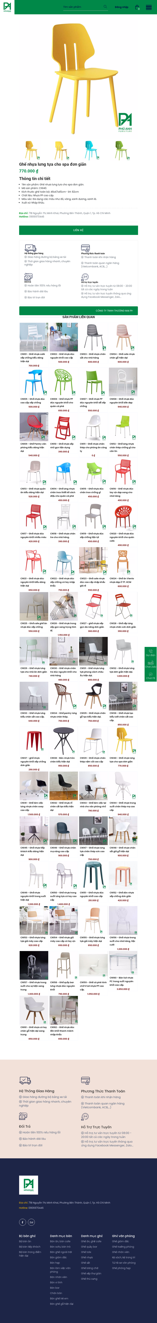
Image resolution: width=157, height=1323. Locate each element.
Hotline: (23, 1208)
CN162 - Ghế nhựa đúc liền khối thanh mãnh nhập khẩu (62, 1056)
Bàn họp (55, 1262)
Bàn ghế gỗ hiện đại (61, 1304)
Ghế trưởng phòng (123, 1246)
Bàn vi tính (56, 1282)
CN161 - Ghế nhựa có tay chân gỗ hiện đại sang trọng (34, 1056)
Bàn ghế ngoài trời (61, 1252)
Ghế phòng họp (121, 1268)
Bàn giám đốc (58, 1257)
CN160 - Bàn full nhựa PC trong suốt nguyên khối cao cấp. (121, 1004)
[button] (148, 7)
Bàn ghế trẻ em (59, 1298)
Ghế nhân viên (120, 1252)
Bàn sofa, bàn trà (60, 1246)
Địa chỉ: (23, 1202)
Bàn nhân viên (58, 1277)
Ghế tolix (86, 1252)
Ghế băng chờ (89, 1268)
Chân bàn (56, 1293)
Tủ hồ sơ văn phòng (124, 1262)
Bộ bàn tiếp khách (29, 1246)
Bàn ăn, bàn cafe (60, 1241)
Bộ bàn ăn (25, 1241)
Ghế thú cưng (89, 1279)
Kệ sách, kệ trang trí (123, 1257)
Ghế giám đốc (120, 1241)
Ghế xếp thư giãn (91, 1273)
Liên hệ (78, 230)
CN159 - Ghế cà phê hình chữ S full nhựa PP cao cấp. (93, 1011)
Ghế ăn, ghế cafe (91, 1241)
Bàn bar (54, 1288)
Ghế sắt (85, 1262)
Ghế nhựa (87, 1257)
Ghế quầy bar (89, 1246)
